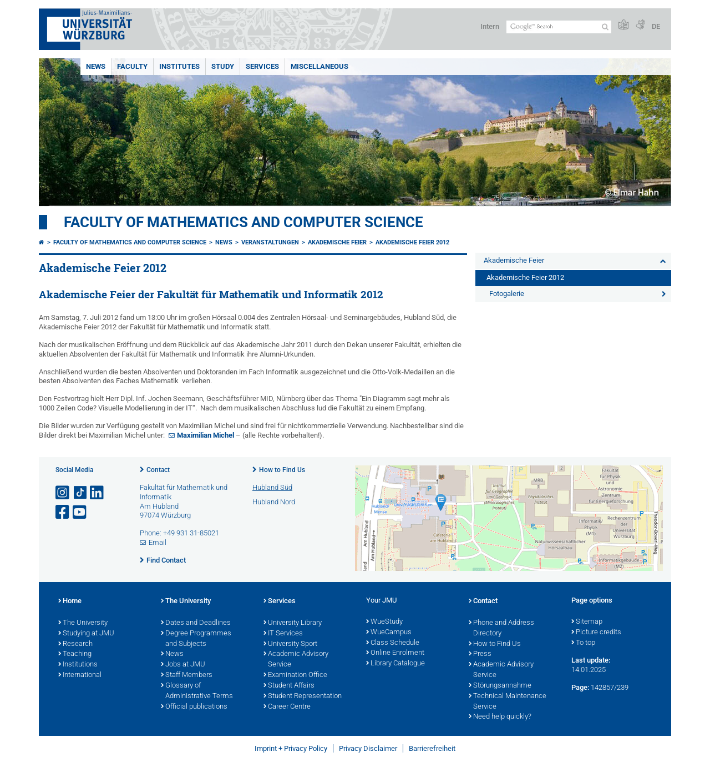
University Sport (290, 644)
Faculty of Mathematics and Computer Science (243, 222)
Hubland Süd (272, 487)
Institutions (78, 665)
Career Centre (287, 707)
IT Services (283, 634)
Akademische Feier (337, 242)
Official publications (194, 707)
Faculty (132, 66)
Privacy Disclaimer (368, 748)
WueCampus (389, 633)
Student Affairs (289, 686)
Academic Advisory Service (295, 659)
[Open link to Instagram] (63, 493)
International (80, 675)
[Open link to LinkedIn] (97, 493)
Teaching (75, 654)
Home (70, 601)
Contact (158, 470)
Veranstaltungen (270, 242)
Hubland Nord (273, 502)
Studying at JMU (86, 634)
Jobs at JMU (183, 665)
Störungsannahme (500, 686)
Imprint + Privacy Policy (291, 748)
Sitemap (586, 622)
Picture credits (596, 633)
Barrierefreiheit (432, 748)
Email (157, 542)
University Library (292, 623)
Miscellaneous (319, 66)
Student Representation (302, 696)
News (95, 66)
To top (583, 643)
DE (656, 26)
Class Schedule (392, 643)
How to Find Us (282, 470)
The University (83, 623)
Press (480, 654)
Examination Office (295, 675)
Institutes (179, 66)
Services (262, 66)
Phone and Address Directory (501, 628)
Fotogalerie (506, 293)
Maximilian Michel (205, 435)
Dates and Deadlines (196, 623)
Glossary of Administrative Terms (197, 691)
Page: (580, 687)
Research (75, 644)
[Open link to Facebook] (63, 512)
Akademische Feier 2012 (412, 242)
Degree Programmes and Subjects (196, 639)
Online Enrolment (395, 653)
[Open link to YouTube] (80, 512)
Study (222, 66)
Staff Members (186, 675)
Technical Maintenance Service (507, 701)
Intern (489, 26)
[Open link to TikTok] (80, 493)
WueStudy (384, 622)
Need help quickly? (500, 717)
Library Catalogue (395, 664)
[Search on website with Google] (558, 27)
